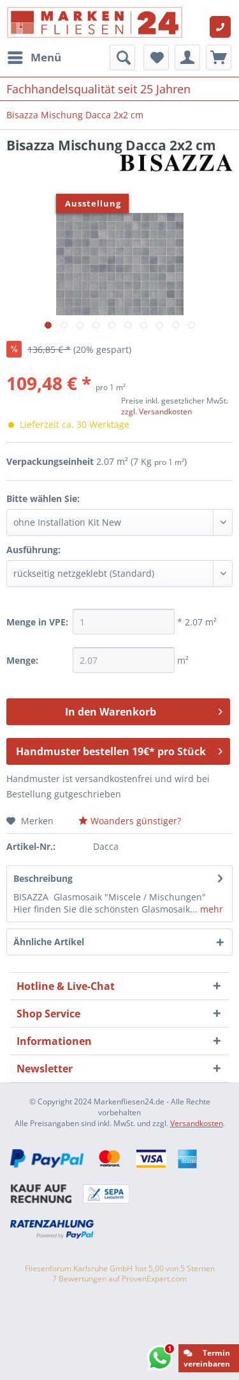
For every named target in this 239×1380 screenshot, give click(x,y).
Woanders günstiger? (129, 821)
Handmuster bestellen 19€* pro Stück (119, 749)
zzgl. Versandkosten (156, 411)
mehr (210, 909)
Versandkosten (196, 1123)
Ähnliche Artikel (48, 942)
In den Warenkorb (143, 710)
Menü (34, 56)
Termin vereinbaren (207, 1358)
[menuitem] (34, 57)
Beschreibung (43, 878)
